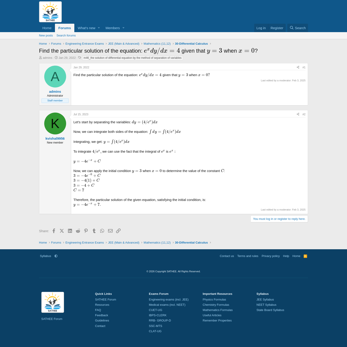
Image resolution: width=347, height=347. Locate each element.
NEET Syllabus (266, 304)
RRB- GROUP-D (160, 320)
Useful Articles (212, 315)
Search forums (66, 35)
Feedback (101, 315)
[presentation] (162, 51)
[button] (99, 28)
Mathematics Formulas (218, 310)
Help (286, 256)
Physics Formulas (214, 299)
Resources (102, 304)
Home (47, 28)
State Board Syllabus (270, 310)
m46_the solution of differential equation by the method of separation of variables (132, 57)
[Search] (297, 28)
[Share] (298, 67)
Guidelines (102, 320)
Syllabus (45, 256)
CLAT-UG (155, 331)
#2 (304, 114)
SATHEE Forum (51, 319)
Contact (100, 326)
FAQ (98, 310)
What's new (86, 28)
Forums (64, 28)
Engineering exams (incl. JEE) (169, 299)
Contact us (227, 256)
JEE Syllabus (265, 299)
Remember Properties (217, 320)
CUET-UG (155, 310)
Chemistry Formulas (216, 304)
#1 (304, 67)
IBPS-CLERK (157, 315)
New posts (46, 35)
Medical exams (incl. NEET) (167, 304)
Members (113, 28)
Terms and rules (247, 256)
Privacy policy (271, 256)
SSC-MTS (155, 326)
